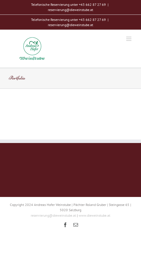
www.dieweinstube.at (94, 215)
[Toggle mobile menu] (129, 39)
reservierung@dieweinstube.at (70, 10)
